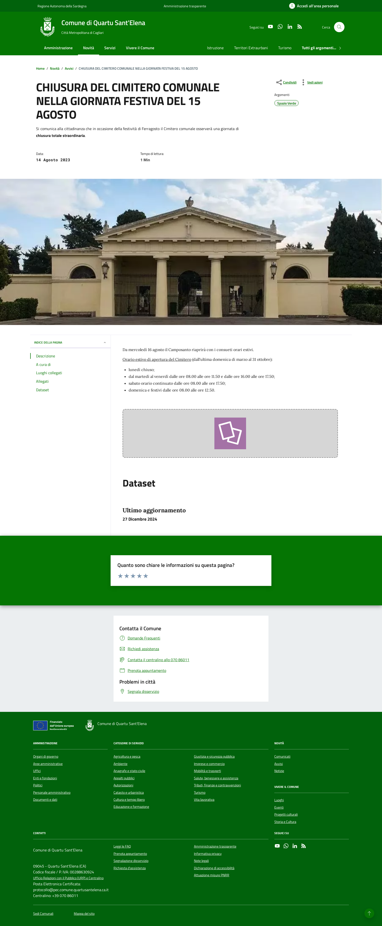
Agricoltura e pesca (127, 756)
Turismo (284, 48)
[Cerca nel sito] (339, 27)
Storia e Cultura (285, 821)
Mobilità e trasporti (207, 770)
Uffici (37, 770)
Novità (88, 48)
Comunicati (282, 756)
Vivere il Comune (140, 48)
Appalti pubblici (124, 778)
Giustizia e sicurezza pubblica (214, 756)
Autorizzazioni (123, 785)
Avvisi (278, 763)
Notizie (279, 770)
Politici (37, 785)
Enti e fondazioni (45, 778)
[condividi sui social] (285, 82)
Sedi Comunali (43, 913)
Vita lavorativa (204, 799)
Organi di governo (45, 756)
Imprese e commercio (209, 763)
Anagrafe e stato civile (129, 770)
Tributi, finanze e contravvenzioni (217, 785)
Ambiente (120, 763)
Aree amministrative (48, 763)
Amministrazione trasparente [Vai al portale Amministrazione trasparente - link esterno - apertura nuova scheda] (185, 6)
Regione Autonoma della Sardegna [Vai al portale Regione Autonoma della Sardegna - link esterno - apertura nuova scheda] (62, 6)
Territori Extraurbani (251, 48)
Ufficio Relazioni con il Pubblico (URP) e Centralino (68, 878)
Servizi (109, 48)
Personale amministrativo (51, 792)
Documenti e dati (45, 799)
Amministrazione (58, 48)
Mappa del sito (84, 913)
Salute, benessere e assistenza (216, 778)
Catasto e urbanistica (129, 792)
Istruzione (215, 48)
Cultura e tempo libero (129, 799)
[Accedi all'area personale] (313, 6)
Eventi (279, 807)
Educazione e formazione (131, 806)
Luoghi (279, 800)
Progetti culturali (286, 814)
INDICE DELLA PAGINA (70, 342)
